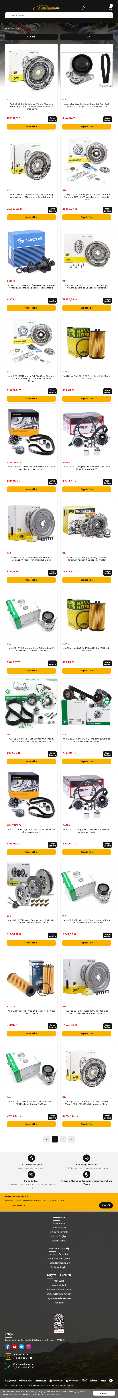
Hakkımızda (59, 1223)
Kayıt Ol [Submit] (106, 1205)
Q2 (24, 28)
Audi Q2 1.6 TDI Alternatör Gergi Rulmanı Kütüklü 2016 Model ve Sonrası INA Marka (31, 649)
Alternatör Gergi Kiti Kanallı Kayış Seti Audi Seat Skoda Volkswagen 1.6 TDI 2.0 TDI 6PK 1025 (86, 105)
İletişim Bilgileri (59, 1227)
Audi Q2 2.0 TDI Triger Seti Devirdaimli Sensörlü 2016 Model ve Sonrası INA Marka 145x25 (31, 740)
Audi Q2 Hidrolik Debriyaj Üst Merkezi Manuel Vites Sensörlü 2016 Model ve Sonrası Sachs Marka (31, 286)
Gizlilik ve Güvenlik (59, 1232)
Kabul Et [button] (104, 1393)
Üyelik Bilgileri (59, 1285)
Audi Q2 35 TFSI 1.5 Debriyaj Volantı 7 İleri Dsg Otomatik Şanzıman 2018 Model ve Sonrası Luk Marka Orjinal (31, 106)
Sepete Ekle (31, 126)
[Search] (59, 15)
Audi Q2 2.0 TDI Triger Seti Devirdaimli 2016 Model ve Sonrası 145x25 (86, 830)
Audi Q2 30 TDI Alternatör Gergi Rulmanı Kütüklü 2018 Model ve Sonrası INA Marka (31, 1102)
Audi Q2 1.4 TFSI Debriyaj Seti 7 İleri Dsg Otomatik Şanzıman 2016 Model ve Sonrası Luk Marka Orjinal (31, 378)
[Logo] (46, 8)
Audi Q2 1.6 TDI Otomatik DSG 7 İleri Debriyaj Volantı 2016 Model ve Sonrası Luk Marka (31, 558)
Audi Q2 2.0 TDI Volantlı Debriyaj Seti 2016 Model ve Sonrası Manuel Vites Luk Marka (31, 921)
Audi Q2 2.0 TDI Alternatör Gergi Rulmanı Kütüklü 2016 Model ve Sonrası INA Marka (87, 921)
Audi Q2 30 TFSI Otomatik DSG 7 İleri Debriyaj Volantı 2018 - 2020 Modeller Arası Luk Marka (86, 1102)
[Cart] (110, 8)
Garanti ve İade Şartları (59, 1258)
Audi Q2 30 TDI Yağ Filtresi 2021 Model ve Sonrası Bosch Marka (31, 1012)
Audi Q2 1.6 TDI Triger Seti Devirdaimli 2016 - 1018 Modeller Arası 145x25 (87, 468)
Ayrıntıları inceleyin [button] (52, 1394)
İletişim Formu (59, 1240)
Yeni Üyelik (59, 1281)
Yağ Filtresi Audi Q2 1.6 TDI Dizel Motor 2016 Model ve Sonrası (86, 377)
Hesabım (59, 1302)
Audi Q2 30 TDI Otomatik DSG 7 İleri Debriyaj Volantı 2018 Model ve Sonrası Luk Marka (87, 1012)
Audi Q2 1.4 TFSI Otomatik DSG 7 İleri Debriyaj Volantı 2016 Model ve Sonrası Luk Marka (86, 286)
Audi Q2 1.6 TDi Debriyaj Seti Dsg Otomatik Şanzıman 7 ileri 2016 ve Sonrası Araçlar (87, 558)
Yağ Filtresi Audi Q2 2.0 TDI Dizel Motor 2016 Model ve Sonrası (86, 649)
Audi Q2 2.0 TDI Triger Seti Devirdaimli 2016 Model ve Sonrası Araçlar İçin (31, 830)
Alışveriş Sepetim (59, 1254)
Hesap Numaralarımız (59, 1263)
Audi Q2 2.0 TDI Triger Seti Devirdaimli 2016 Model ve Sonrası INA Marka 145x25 (86, 740)
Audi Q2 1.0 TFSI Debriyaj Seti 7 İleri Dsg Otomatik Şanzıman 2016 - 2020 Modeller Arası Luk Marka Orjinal (86, 197)
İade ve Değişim (59, 1236)
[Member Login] (84, 8)
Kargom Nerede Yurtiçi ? (59, 1294)
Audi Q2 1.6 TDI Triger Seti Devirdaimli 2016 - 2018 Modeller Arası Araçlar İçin (31, 468)
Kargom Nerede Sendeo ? (59, 1298)
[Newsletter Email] (59, 1205)
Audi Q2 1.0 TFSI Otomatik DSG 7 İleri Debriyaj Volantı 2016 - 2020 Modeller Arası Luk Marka (31, 196)
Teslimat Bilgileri (59, 1267)
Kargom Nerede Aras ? (59, 1289)
